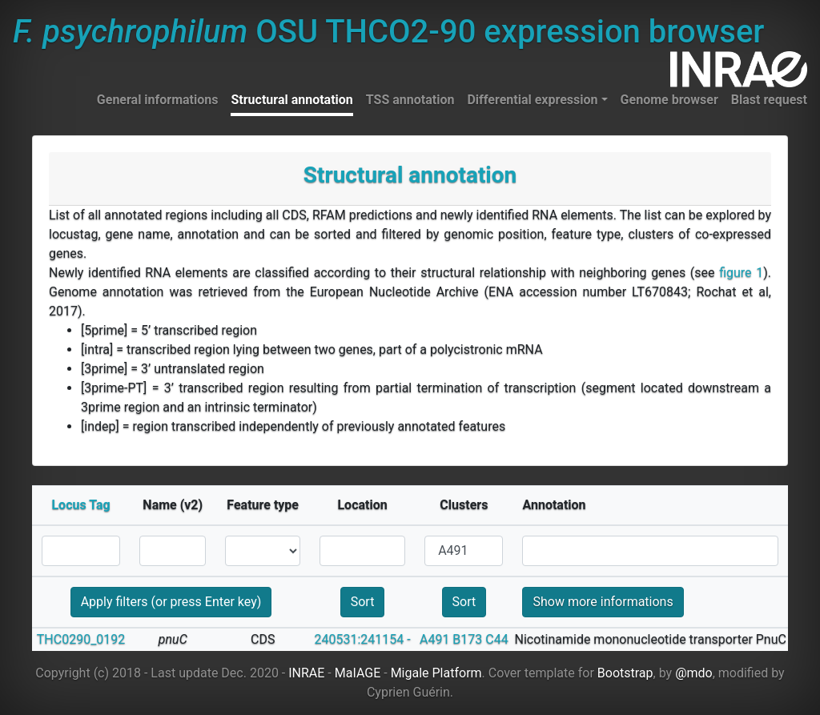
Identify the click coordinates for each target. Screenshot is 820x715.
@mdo (694, 673)
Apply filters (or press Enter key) (171, 601)
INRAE (306, 673)
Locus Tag (80, 504)
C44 (496, 639)
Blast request (769, 99)
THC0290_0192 (81, 639)
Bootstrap (625, 673)
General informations (158, 99)
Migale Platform (436, 673)
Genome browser (669, 99)
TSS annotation (410, 99)
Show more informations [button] (603, 601)
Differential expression (532, 99)
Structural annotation (291, 99)
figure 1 (741, 272)
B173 (467, 639)
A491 (434, 639)
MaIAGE (358, 673)
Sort (363, 601)
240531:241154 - (362, 639)
